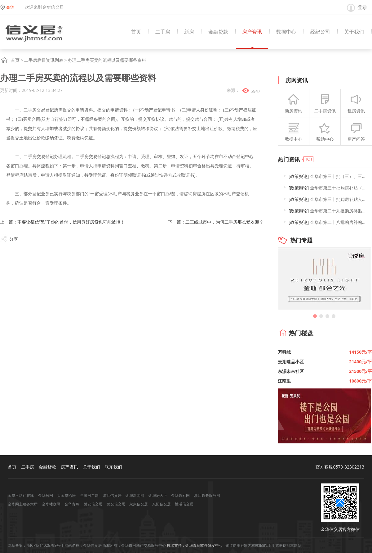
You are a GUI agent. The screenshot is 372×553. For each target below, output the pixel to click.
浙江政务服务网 (207, 495)
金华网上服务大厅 (23, 504)
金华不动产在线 (21, 495)
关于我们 (354, 31)
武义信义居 (116, 504)
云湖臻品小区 (291, 362)
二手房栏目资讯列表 (43, 60)
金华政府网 (180, 495)
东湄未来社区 (291, 371)
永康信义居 (138, 504)
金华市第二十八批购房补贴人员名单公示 (328, 222)
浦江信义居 (112, 495)
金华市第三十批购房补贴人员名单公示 (328, 199)
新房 (189, 31)
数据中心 (286, 31)
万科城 (284, 352)
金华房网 (45, 495)
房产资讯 (252, 31)
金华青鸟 (71, 504)
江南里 (284, 381)
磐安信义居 (93, 504)
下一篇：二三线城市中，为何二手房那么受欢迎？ (216, 222)
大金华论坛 (66, 495)
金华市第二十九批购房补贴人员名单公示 (328, 211)
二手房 (162, 31)
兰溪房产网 (89, 495)
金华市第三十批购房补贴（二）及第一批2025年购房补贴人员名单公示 (328, 188)
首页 (136, 31)
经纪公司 (320, 31)
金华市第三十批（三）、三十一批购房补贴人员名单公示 (328, 176)
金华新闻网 (135, 495)
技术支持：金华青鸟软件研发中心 (195, 545)
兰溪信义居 (184, 504)
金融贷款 (218, 31)
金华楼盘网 (51, 504)
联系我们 (113, 467)
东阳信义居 (161, 504)
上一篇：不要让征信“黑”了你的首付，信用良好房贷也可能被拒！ (62, 222)
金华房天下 (157, 495)
